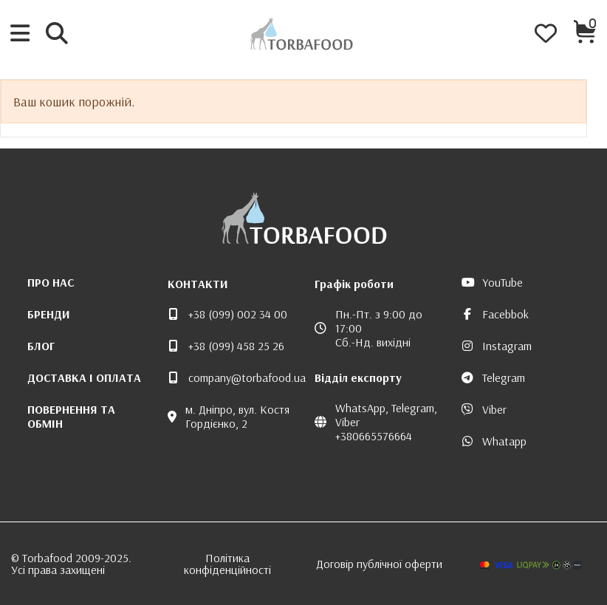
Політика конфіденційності (227, 563)
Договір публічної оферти (379, 563)
